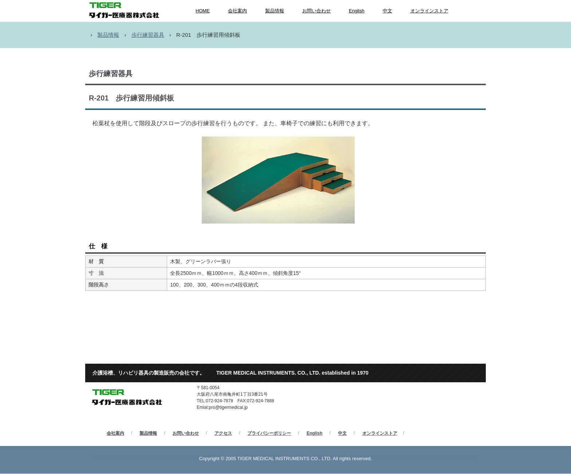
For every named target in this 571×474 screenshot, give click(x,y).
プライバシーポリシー (269, 433)
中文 (387, 10)
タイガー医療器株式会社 (132, 377)
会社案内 (237, 10)
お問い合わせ (316, 10)
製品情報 (274, 10)
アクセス (223, 433)
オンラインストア (429, 10)
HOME (203, 10)
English (357, 10)
